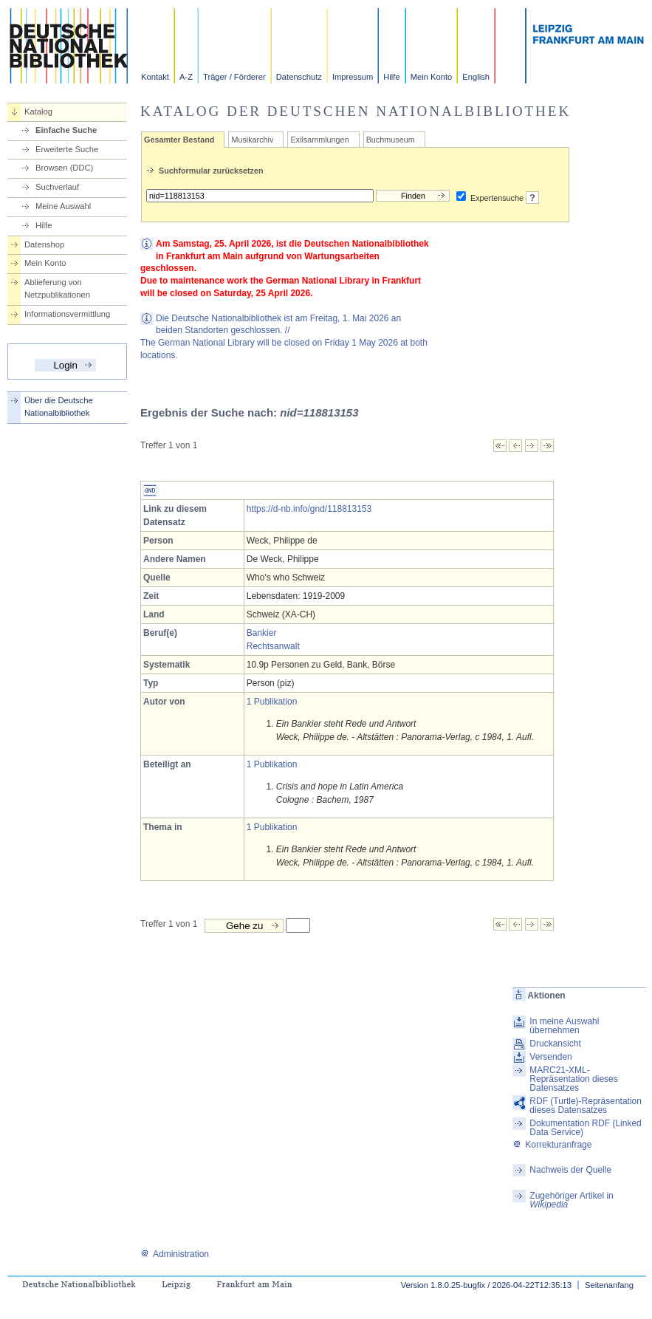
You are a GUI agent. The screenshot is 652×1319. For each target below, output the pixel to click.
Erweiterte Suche (66, 149)
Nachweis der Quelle (570, 1170)
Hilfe (391, 76)
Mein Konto (432, 76)
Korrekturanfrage (551, 1145)
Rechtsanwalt (273, 646)
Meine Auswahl (63, 206)
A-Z (186, 76)
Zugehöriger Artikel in (571, 1200)
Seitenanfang (609, 1285)
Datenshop (44, 244)
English (476, 76)
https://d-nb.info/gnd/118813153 (309, 509)
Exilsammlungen (319, 139)
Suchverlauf (57, 186)
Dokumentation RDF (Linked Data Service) (585, 1127)
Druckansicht (554, 1043)
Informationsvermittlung (67, 313)
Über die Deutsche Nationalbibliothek (58, 406)
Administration (174, 1254)
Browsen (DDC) (64, 167)
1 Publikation (272, 701)
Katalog (38, 111)
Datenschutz (299, 76)
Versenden (550, 1057)
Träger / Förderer (234, 76)
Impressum (352, 76)
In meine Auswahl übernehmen (564, 1025)
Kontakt (155, 76)
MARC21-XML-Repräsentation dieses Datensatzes (573, 1079)
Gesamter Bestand (179, 139)
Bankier (262, 633)
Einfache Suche (66, 130)
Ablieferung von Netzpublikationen (57, 288)
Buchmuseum (390, 139)
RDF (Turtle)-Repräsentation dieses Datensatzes (585, 1105)
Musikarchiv (252, 139)
